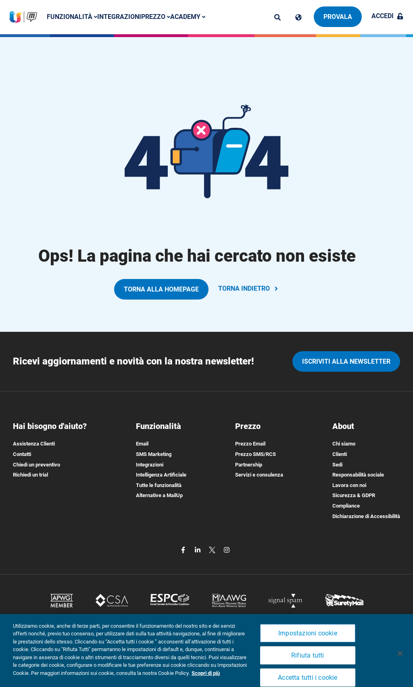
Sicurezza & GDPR (353, 495)
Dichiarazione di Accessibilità (366, 516)
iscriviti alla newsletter (346, 361)
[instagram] (226, 549)
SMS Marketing (153, 454)
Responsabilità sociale (358, 475)
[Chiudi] (400, 661)
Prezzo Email (250, 444)
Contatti (22, 454)
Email (142, 444)
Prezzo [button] (155, 17)
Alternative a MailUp (159, 495)
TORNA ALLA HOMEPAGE (161, 289)
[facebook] (184, 549)
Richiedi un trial (30, 475)
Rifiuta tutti (307, 663)
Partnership (248, 465)
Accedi (387, 16)
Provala (337, 17)
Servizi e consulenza (259, 475)
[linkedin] (198, 549)
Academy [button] (187, 17)
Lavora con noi (349, 485)
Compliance (346, 506)
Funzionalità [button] (72, 17)
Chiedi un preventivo (36, 465)
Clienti (339, 454)
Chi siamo (343, 444)
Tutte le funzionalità (158, 485)
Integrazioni (119, 17)
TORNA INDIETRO (249, 288)
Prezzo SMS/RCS (255, 454)
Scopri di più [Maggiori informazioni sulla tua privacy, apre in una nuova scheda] (206, 681)
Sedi (337, 465)
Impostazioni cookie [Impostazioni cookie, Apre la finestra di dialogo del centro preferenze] (307, 641)
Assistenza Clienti (34, 444)
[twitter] (213, 549)
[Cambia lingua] (298, 17)
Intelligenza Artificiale (161, 475)
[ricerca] (277, 17)
